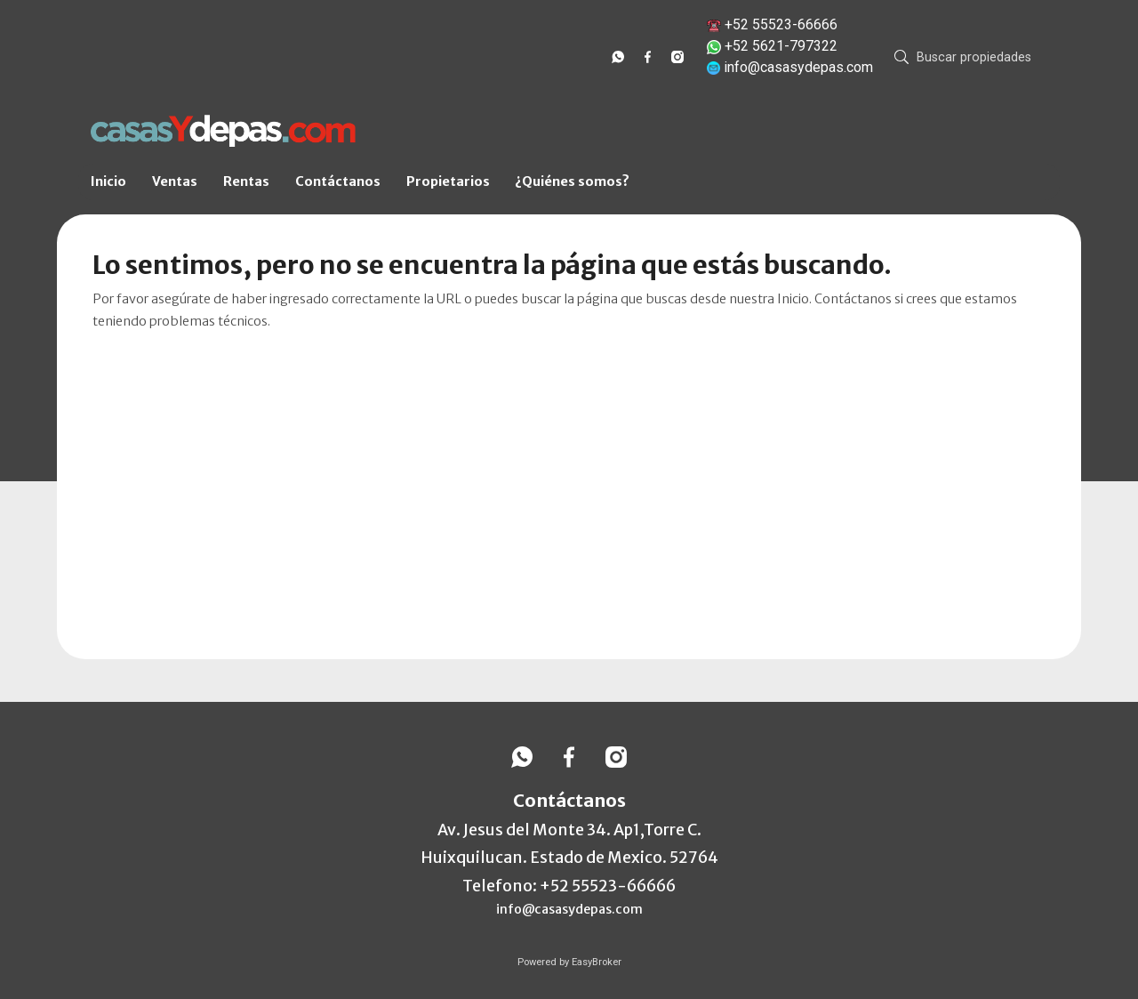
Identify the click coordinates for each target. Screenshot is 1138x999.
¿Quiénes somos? (572, 181)
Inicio (108, 181)
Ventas (174, 181)
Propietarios (448, 181)
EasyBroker (596, 962)
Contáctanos (338, 181)
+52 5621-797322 (781, 45)
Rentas (246, 181)
